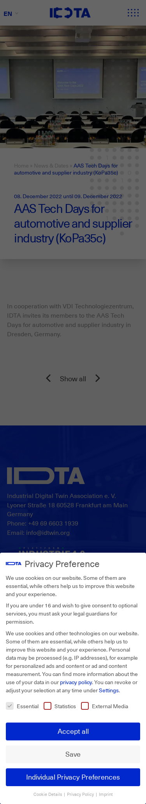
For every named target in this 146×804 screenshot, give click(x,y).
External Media (104, 705)
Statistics (60, 705)
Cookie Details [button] (48, 793)
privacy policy (76, 681)
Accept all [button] (73, 731)
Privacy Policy (81, 793)
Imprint (106, 793)
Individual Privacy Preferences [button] (73, 776)
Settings (109, 689)
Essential (22, 705)
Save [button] (73, 754)
